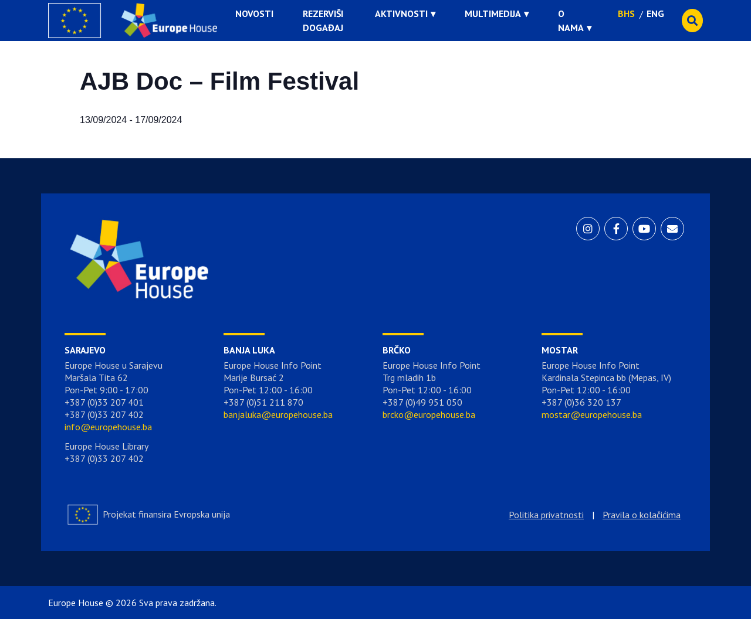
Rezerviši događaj (323, 20)
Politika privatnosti (546, 515)
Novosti (254, 13)
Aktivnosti (401, 13)
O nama (571, 20)
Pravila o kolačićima (642, 515)
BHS (626, 13)
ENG (655, 13)
